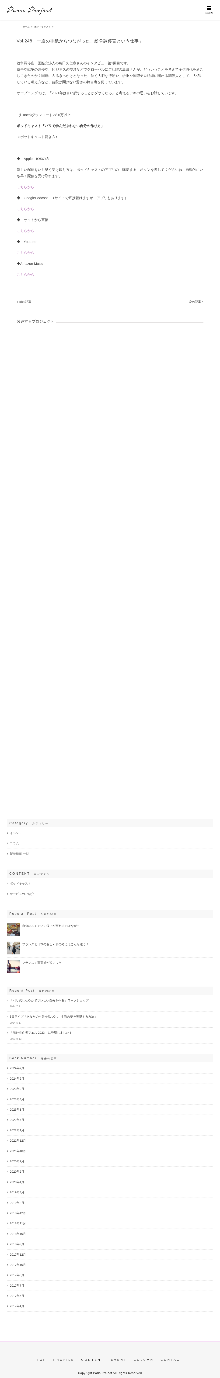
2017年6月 (17, 1296)
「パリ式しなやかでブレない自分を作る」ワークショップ (49, 1000)
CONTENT (92, 1359)
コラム (14, 843)
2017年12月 (18, 1254)
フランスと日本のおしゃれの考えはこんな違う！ (55, 944)
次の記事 (195, 302)
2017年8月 (17, 1275)
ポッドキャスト (20, 883)
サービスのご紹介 (22, 894)
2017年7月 (17, 1285)
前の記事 (25, 302)
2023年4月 (17, 1099)
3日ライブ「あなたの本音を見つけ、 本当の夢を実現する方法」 (53, 1016)
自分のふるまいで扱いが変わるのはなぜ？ (51, 926)
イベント (16, 833)
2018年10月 (18, 1234)
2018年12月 (18, 1213)
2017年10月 (18, 1265)
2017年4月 (17, 1306)
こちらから (25, 187)
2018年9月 (17, 1244)
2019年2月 (17, 1203)
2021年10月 (18, 1151)
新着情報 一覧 (19, 854)
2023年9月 (17, 1089)
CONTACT (172, 1359)
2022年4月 (17, 1120)
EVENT (119, 1359)
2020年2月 (17, 1171)
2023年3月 (17, 1109)
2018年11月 (18, 1223)
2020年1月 (17, 1182)
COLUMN (144, 1359)
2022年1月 (17, 1130)
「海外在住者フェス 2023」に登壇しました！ (41, 1032)
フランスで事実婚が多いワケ (42, 962)
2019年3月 (17, 1192)
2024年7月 (17, 1068)
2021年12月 (18, 1140)
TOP (42, 1359)
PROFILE (63, 1359)
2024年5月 (17, 1078)
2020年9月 (17, 1161)
